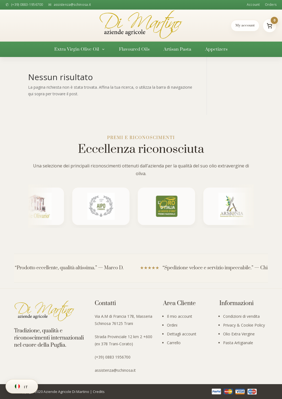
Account (253, 4)
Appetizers (216, 49)
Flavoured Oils (134, 49)
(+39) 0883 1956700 (113, 357)
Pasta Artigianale (238, 342)
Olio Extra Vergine (239, 333)
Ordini (172, 325)
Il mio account (179, 316)
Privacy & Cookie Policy (244, 325)
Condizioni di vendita (241, 316)
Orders (270, 4)
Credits (99, 391)
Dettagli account (181, 333)
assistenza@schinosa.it (115, 370)
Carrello (174, 342)
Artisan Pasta (177, 49)
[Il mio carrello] (269, 25)
